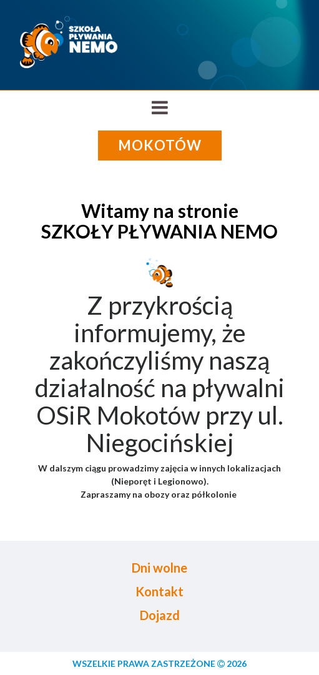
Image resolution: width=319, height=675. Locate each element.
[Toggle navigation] (159, 107)
